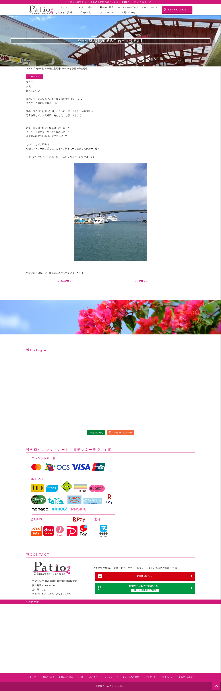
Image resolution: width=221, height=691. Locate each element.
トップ (63, 7)
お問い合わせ (128, 12)
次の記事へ (140, 281)
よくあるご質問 (64, 12)
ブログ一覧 (85, 12)
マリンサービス (150, 7)
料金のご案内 (107, 7)
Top (28, 68)
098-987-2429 (175, 9)
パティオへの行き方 (128, 7)
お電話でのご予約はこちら (145, 588)
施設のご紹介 (85, 7)
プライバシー (107, 12)
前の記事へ (66, 281)
